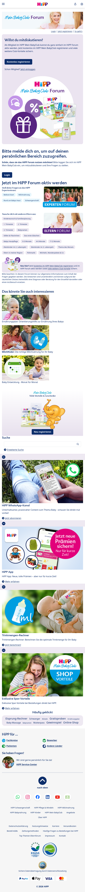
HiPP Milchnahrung (66, 807)
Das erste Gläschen (31, 235)
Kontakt (62, 836)
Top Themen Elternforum (30, 836)
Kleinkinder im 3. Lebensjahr (42, 247)
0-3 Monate (26, 241)
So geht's (78, 31)
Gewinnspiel (53, 722)
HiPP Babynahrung (18, 812)
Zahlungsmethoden (30, 831)
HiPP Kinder (36, 812)
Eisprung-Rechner (16, 718)
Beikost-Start (9, 195)
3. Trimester (8, 230)
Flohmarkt (31, 253)
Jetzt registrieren (65, 31)
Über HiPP (42, 817)
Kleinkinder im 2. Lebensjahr (15, 247)
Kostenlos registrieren (18, 61)
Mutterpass (39, 722)
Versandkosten (69, 826)
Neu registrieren (42, 431)
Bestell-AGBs (12, 831)
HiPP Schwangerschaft (20, 807)
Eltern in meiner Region (13, 253)
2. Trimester (22, 224)
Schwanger (34, 718)
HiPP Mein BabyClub (53, 812)
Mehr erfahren (12, 581)
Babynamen (22, 230)
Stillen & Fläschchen (12, 235)
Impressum (50, 836)
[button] (75, 4)
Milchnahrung (24, 195)
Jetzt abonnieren (13, 518)
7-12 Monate (55, 241)
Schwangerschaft (32, 200)
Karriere (55, 826)
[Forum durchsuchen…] (42, 444)
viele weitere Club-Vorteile (59, 268)
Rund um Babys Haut (12, 200)
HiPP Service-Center (26, 764)
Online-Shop (70, 722)
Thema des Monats (65, 247)
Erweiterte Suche (15, 449)
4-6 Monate (40, 241)
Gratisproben (58, 718)
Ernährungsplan (74, 719)
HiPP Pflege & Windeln (43, 807)
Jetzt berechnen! (13, 644)
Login (53, 31)
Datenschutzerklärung (18, 826)
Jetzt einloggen (28, 69)
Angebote (71, 812)
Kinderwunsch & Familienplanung (17, 218)
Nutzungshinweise (40, 826)
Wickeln (45, 719)
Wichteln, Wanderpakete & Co (52, 253)
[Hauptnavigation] (4, 4)
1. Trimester (8, 224)
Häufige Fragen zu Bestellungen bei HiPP (60, 831)
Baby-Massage (14, 722)
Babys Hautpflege (11, 241)
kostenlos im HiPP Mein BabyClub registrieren (53, 266)
